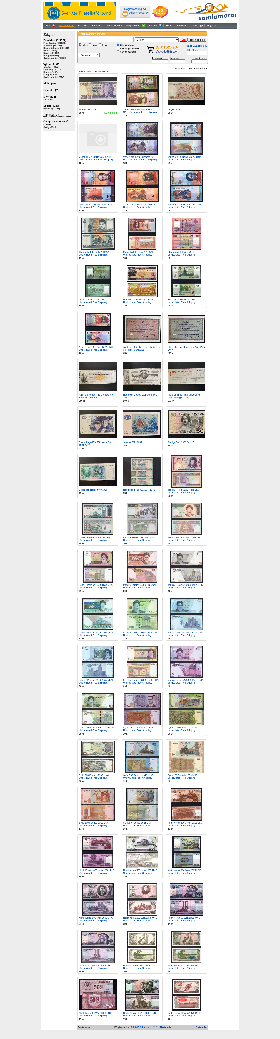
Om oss (155, 25)
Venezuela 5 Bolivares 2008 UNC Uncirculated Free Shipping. (140, 205)
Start (50, 25)
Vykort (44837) (51, 64)
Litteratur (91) (51, 90)
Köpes (95, 45)
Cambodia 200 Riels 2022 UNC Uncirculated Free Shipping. (95, 253)
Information (182, 25)
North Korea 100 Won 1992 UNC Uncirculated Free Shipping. (96, 919)
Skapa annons (135, 25)
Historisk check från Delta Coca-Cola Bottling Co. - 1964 (184, 396)
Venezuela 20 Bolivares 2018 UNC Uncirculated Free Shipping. (185, 158)
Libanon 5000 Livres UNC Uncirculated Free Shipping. (182, 253)
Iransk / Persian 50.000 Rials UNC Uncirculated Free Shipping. (141, 681)
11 (151, 1027)
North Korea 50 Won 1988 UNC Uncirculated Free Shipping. (95, 1014)
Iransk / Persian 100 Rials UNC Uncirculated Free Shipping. (184, 491)
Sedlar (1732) (51, 105)
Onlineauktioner (114, 25)
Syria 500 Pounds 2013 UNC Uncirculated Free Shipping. (138, 776)
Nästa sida (165, 1027)
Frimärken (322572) (54, 40)
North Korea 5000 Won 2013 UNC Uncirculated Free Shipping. (185, 824)
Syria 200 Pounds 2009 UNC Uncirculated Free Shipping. (182, 776)
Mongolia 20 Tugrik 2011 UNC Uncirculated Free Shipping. (138, 253)
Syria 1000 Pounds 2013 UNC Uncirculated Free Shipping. (183, 729)
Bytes (104, 45)
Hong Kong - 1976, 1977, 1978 (139, 489)
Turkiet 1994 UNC (88, 109)
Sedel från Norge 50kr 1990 (93, 489)
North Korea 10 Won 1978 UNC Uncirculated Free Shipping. (184, 1014)
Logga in (211, 25)
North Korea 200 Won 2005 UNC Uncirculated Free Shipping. (184, 871)
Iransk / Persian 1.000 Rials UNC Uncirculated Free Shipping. (185, 538)
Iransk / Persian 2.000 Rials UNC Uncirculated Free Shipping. (96, 586)
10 (148, 1027)
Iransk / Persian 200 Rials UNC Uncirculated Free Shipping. (95, 538)
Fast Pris (82, 25)
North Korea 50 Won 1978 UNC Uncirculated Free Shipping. (139, 966)
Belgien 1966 (174, 109)
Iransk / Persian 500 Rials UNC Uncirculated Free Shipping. (139, 538)
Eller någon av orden (130, 48)
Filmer (169, 25)
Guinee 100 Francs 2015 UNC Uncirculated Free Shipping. (138, 301)
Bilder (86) (49, 83)
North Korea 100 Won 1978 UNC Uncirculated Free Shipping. (140, 919)
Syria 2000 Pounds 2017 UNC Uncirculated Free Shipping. (138, 729)
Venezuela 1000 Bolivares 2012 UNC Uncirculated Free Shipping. (140, 158)
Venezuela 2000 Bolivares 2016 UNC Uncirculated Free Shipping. (140, 110)
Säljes (85, 45)
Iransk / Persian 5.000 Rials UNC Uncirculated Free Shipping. (140, 586)
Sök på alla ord (127, 45)
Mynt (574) (49, 96)
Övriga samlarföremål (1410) (56, 123)
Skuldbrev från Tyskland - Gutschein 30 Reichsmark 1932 (142, 348)
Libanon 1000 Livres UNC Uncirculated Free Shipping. (93, 301)
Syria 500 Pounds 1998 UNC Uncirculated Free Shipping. (94, 776)
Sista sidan (201, 1027)
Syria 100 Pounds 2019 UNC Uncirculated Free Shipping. (94, 824)
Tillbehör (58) (51, 115)
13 (157, 1027)
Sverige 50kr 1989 (132, 442)
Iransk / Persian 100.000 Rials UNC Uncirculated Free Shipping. (97, 729)
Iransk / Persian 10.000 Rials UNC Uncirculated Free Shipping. (185, 586)
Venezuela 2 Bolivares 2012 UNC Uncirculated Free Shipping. (185, 205)
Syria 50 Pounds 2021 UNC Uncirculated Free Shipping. (137, 824)
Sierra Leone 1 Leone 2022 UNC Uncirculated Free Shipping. (96, 348)
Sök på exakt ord (128, 52)
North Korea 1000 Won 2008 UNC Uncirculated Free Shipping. (96, 871)
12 (154, 1027)
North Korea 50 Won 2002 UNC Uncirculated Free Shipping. (184, 919)
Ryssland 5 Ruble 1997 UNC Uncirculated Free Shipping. (182, 301)
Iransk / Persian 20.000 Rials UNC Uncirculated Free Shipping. (185, 634)
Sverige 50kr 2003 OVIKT (181, 442)
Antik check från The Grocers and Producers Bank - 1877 (96, 396)
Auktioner (96, 25)
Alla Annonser (66, 25)
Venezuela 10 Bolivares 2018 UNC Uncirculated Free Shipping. (97, 205)
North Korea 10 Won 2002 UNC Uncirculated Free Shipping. (139, 1014)
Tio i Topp (198, 25)
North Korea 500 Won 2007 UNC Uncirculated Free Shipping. (140, 871)
